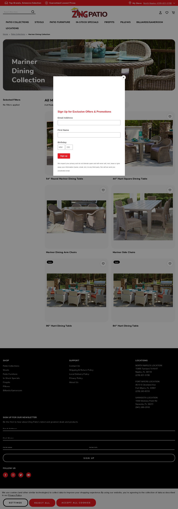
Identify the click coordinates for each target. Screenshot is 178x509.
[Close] (124, 77)
